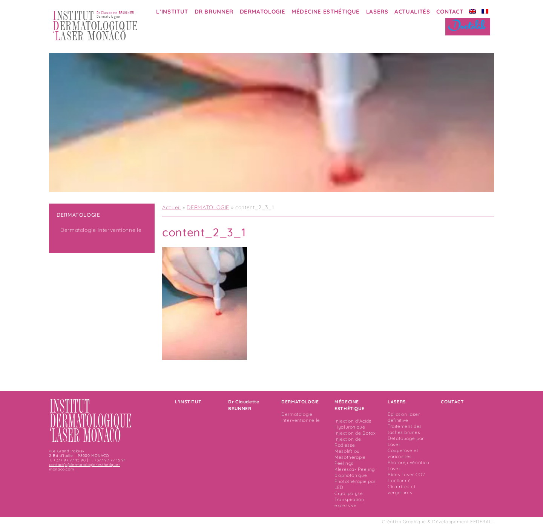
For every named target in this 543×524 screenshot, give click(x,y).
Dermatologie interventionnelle (100, 230)
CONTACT (449, 11)
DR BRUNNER (214, 11)
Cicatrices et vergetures (402, 489)
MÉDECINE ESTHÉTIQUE (325, 11)
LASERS (377, 11)
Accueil (171, 207)
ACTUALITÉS (412, 11)
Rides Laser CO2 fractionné (406, 477)
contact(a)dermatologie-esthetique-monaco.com (84, 467)
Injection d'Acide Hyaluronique (353, 424)
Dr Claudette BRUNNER (243, 405)
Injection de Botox (355, 433)
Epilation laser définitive (404, 417)
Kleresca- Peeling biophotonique (354, 472)
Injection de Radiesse (347, 442)
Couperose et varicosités (403, 453)
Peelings (344, 463)
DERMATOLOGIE (262, 11)
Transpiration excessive (349, 502)
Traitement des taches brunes (405, 429)
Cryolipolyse (348, 493)
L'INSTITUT (188, 401)
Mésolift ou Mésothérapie (350, 454)
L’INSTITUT (172, 11)
